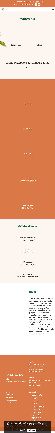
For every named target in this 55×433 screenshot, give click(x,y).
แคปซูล (36, 398)
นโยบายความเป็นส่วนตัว (41, 425)
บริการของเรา (9, 395)
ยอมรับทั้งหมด (31, 430)
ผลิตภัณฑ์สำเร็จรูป (37, 395)
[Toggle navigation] (53, 9)
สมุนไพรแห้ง (36, 415)
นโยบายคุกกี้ (13, 427)
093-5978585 (36, 385)
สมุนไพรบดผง (36, 418)
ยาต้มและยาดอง (39, 406)
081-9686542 (39, 372)
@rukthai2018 (44, 331)
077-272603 (35, 369)
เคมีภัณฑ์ (34, 420)
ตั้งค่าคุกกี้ (22, 430)
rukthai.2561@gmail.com (26, 4)
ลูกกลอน (36, 401)
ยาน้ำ (35, 403)
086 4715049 (30, 2)
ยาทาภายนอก (38, 412)
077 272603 (21, 2)
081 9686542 (38, 2)
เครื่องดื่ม (37, 409)
